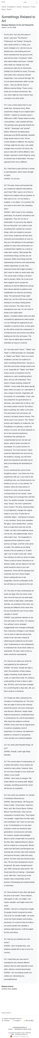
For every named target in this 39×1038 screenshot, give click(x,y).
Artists (19, 7)
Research (26, 7)
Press (33, 7)
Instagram (16, 1020)
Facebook (5, 1020)
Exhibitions (11, 7)
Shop (3, 9)
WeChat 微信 (28, 1020)
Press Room (6, 1013)
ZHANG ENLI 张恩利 (9, 989)
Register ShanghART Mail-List (13, 1018)
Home (4, 7)
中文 (3, 2)
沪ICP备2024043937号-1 (21, 1034)
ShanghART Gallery (20, 1032)
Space (9, 9)
